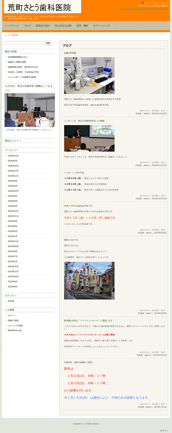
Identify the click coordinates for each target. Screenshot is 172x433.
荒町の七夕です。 (72, 240)
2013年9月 (12, 281)
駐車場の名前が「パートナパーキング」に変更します (88, 320)
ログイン (12, 315)
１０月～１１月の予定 (74, 173)
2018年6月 (12, 201)
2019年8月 (12, 181)
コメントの (15, 325)
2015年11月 (13, 216)
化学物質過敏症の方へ (18, 57)
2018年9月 (12, 196)
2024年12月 (13, 156)
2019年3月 (12, 186)
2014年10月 (13, 246)
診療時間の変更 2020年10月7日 (23, 67)
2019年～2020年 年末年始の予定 (23, 72)
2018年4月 (12, 206)
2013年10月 (13, 276)
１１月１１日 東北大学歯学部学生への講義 (84, 121)
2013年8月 (12, 286)
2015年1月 (12, 236)
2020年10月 (13, 166)
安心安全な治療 (63, 25)
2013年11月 (13, 271)
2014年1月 (12, 261)
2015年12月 (13, 211)
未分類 (155, 111)
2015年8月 (12, 226)
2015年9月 (12, 221)
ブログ (27, 25)
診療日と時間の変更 (17, 62)
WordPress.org (14, 330)
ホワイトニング (101, 25)
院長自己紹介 (43, 25)
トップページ (12, 25)
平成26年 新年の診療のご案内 (78, 362)
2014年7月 (12, 256)
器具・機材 (82, 25)
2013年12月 (13, 266)
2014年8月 (12, 251)
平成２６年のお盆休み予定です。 (79, 206)
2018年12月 (13, 191)
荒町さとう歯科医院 (42, 6)
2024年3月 (12, 161)
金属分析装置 (70, 53)
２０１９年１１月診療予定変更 (22, 77)
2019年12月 (13, 171)
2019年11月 (13, 176)
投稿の (13, 320)
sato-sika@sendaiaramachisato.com (143, 9)
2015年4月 (12, 231)
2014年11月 (13, 241)
